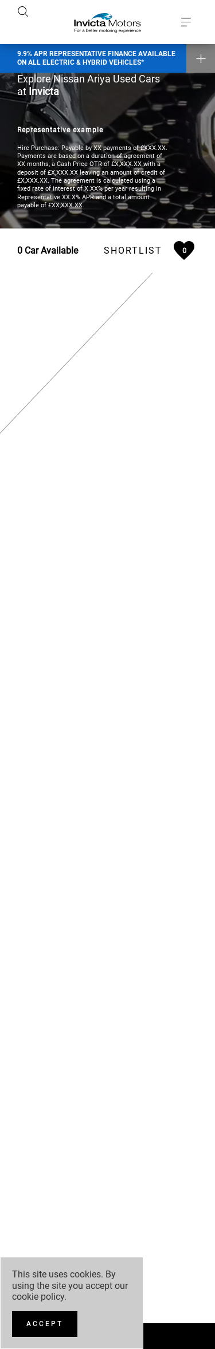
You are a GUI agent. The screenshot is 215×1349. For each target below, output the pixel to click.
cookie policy (38, 1296)
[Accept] (44, 1324)
